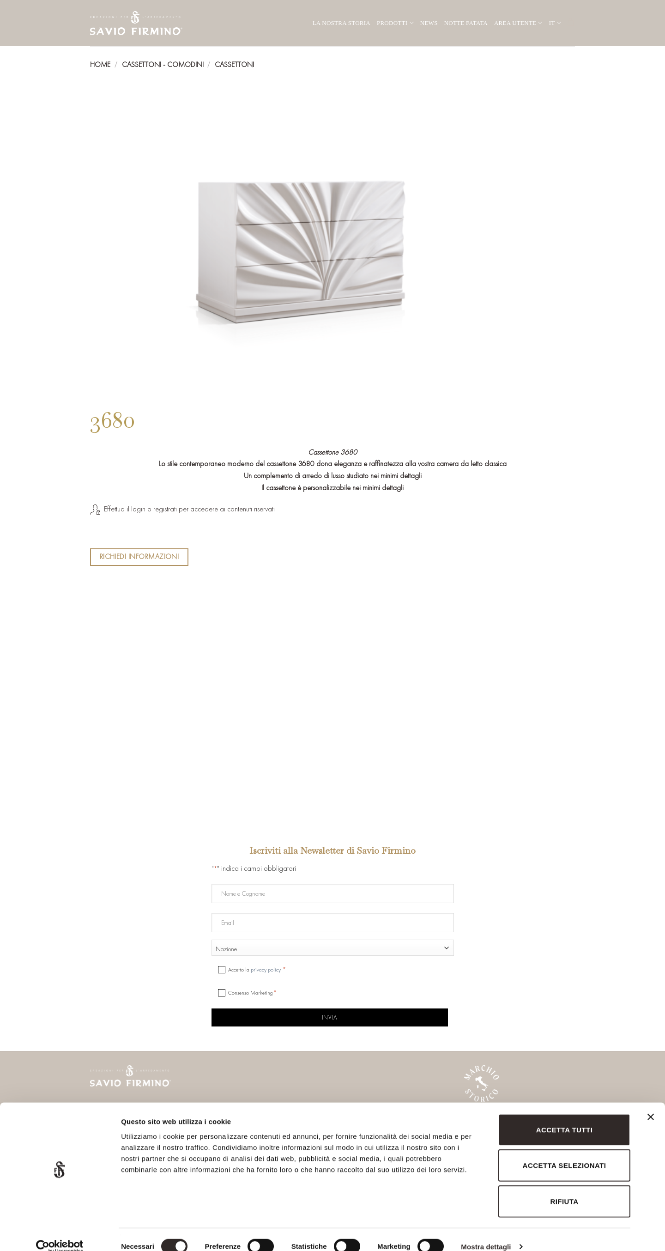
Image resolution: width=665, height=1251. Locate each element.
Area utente (518, 22)
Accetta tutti (564, 1116)
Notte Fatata (466, 22)
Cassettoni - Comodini (163, 64)
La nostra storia (341, 22)
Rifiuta (564, 1187)
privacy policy (266, 969)
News (429, 22)
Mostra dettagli (486, 1233)
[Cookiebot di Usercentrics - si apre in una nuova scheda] (59, 1233)
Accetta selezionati (564, 1152)
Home (100, 64)
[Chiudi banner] (650, 1108)
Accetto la (255, 969)
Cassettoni (234, 64)
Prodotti (395, 22)
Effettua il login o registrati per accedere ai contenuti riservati (189, 509)
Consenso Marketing (250, 992)
